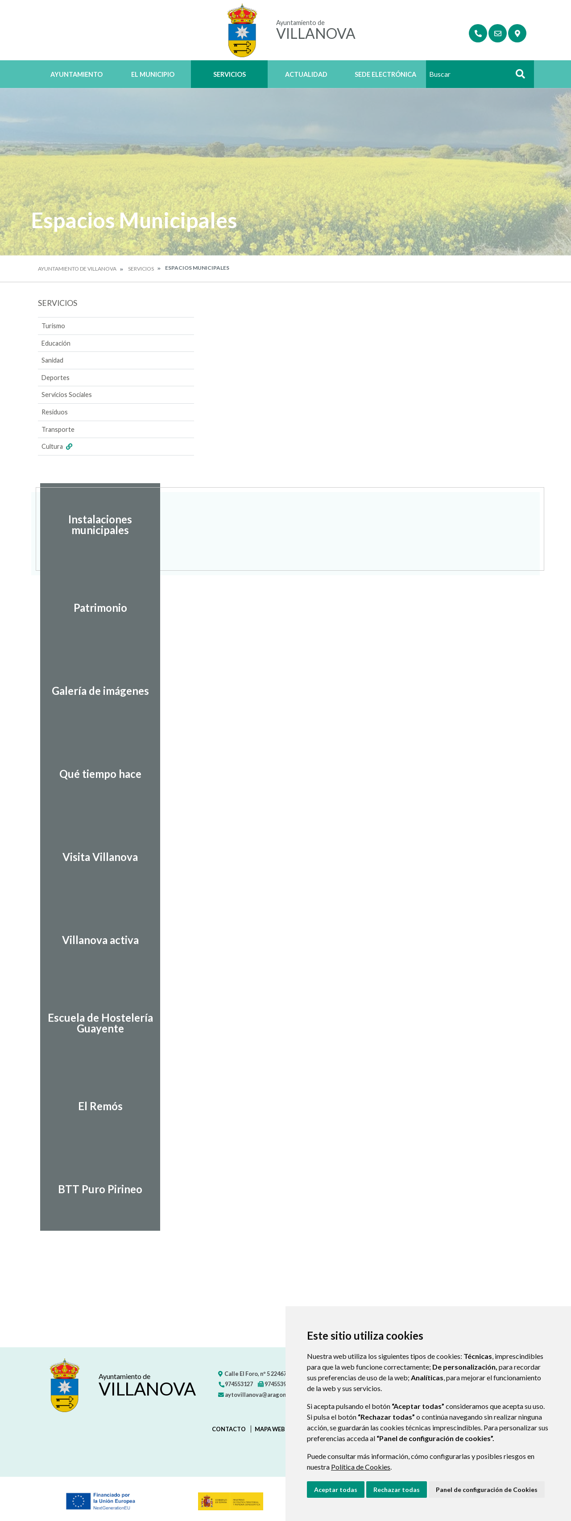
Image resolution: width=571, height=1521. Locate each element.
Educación (55, 343)
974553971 (275, 1383)
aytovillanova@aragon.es (256, 1394)
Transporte (57, 429)
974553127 (235, 1383)
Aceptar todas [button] (335, 1489)
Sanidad (52, 360)
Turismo (53, 326)
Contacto (229, 1429)
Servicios (229, 74)
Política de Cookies (360, 1466)
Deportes (55, 377)
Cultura (57, 446)
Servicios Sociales (66, 394)
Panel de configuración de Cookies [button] (487, 1489)
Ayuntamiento (76, 74)
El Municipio (152, 74)
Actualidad (306, 74)
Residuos (54, 412)
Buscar (517, 76)
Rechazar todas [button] (396, 1489)
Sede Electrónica (385, 74)
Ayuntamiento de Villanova (77, 268)
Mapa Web (270, 1429)
